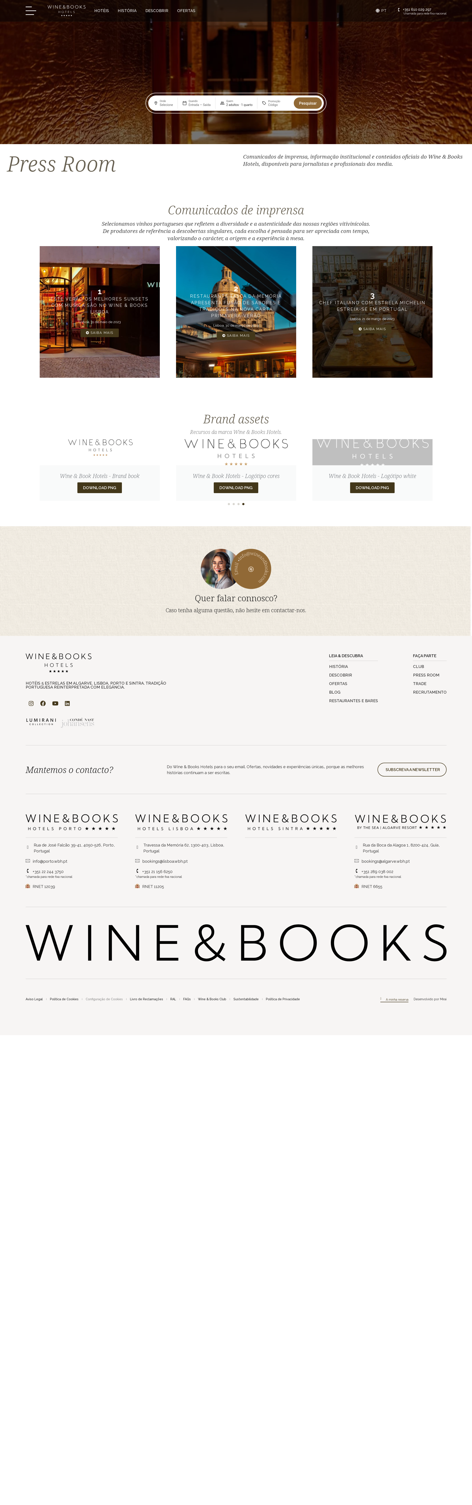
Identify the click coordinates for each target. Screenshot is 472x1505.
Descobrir (156, 10)
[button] (229, 504)
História (127, 10)
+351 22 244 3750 (48, 871)
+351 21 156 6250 (157, 871)
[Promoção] (278, 105)
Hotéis (101, 10)
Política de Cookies (64, 999)
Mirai (443, 999)
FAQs (187, 999)
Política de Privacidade (283, 999)
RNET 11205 (153, 886)
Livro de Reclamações (146, 999)
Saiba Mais (99, 333)
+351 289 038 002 (377, 871)
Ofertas (186, 10)
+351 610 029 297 (417, 9)
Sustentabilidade (246, 999)
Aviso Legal (34, 999)
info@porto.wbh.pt (50, 861)
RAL (173, 999)
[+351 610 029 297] (399, 10)
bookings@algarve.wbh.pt (386, 861)
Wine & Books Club (212, 999)
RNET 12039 (44, 886)
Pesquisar (308, 103)
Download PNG (99, 487)
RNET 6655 (372, 886)
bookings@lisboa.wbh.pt (165, 861)
